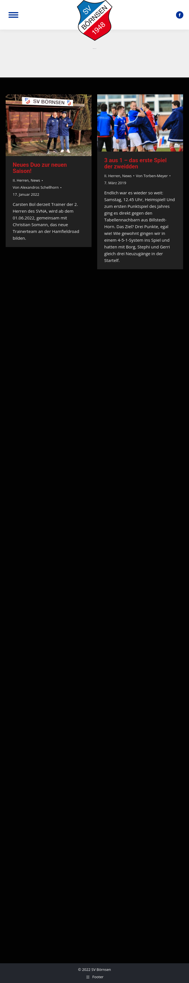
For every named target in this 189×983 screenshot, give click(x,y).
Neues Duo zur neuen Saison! (40, 167)
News (35, 180)
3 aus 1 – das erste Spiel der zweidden (135, 163)
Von (36, 187)
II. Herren (21, 180)
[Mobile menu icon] (13, 15)
